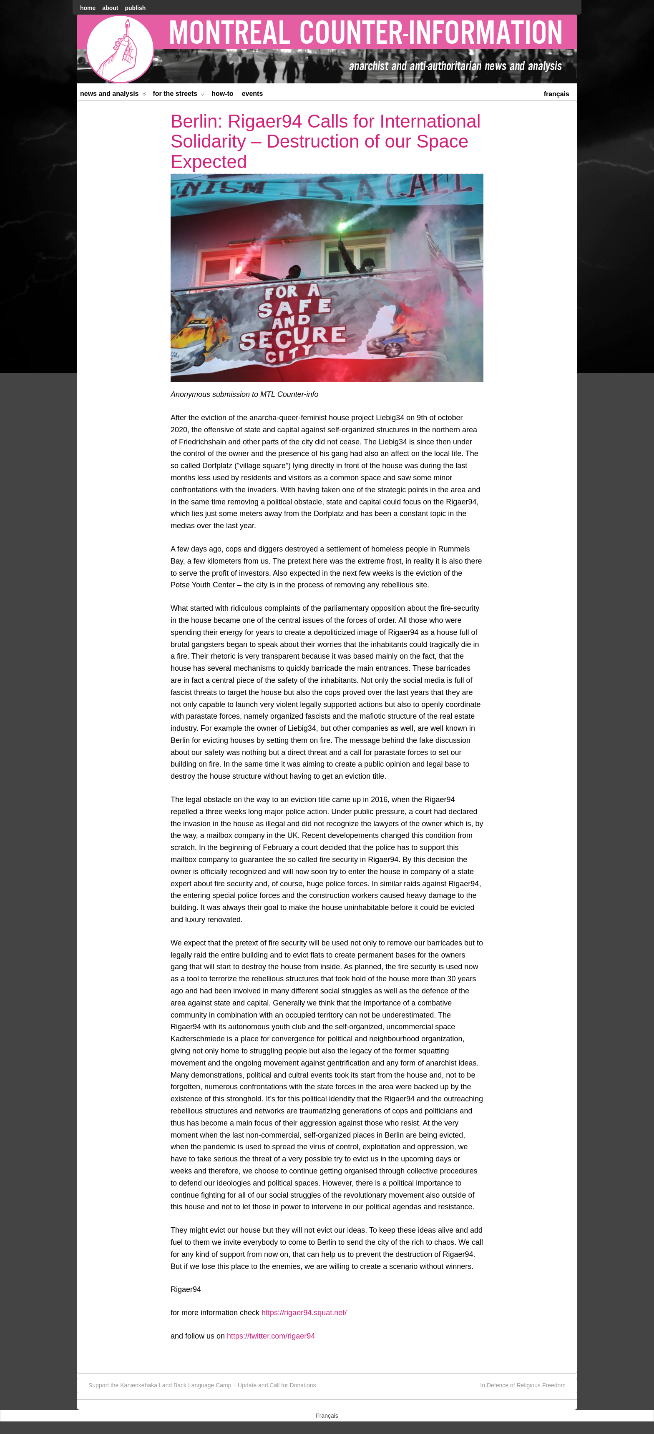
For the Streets (179, 95)
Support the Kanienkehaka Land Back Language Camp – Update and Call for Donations (198, 1385)
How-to (222, 93)
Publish (135, 8)
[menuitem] (557, 93)
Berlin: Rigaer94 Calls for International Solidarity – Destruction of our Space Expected (326, 141)
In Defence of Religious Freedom (527, 1385)
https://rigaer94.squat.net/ (304, 1313)
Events (252, 93)
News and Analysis (113, 95)
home (88, 8)
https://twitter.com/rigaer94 (271, 1336)
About (110, 8)
